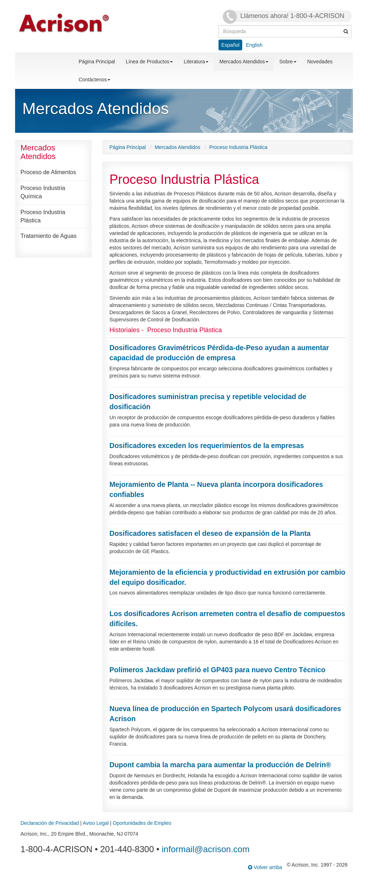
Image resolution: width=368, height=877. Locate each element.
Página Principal (97, 61)
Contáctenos (95, 79)
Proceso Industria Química (42, 192)
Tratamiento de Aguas (48, 236)
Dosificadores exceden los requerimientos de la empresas (207, 445)
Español (230, 45)
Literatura (196, 61)
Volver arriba (265, 867)
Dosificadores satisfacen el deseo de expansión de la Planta (210, 533)
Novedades (320, 61)
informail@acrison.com (205, 849)
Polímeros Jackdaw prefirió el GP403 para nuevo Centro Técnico (218, 670)
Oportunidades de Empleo (142, 823)
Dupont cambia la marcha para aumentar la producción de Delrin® (220, 765)
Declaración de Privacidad (49, 823)
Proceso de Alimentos (48, 172)
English (254, 45)
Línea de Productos (149, 61)
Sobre (287, 61)
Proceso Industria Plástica (42, 216)
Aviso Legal (96, 823)
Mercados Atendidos (243, 61)
